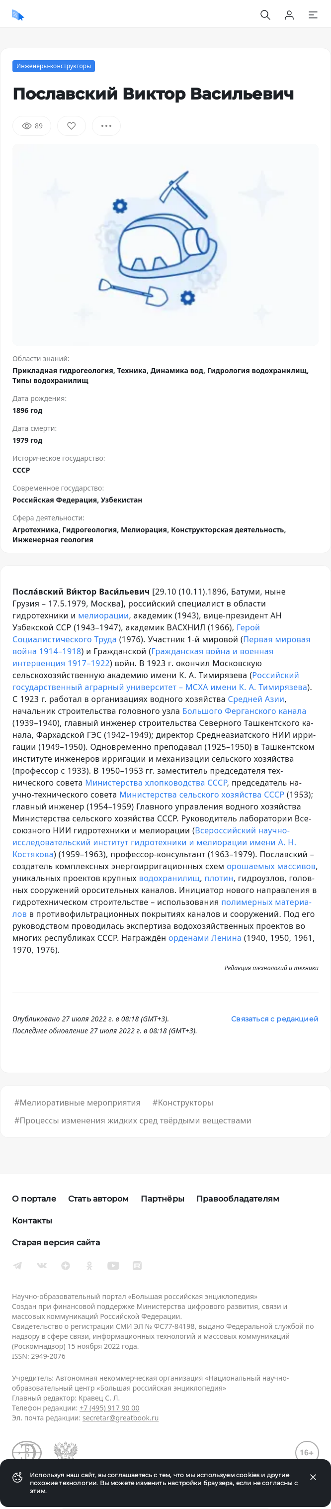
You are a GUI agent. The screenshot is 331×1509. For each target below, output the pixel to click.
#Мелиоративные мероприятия (77, 1102)
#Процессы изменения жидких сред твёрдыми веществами (132, 1120)
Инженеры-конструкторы (53, 66)
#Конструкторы (183, 1102)
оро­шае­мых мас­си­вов (271, 866)
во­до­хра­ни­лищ (169, 878)
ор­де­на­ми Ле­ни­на (205, 937)
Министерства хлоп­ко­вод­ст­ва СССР (156, 782)
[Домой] (18, 15)
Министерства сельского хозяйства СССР (201, 794)
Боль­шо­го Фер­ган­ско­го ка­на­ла (244, 710)
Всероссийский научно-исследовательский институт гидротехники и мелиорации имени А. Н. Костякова (154, 842)
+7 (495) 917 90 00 (109, 1407)
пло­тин (219, 878)
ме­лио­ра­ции (103, 615)
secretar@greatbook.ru (121, 1417)
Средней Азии (256, 699)
